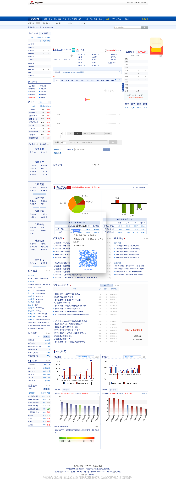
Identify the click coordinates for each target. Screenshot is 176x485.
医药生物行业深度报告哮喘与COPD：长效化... (130, 269)
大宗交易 (44, 171)
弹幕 (57, 142)
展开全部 (31, 144)
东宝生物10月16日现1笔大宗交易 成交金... (70, 333)
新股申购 (32, 94)
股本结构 (33, 214)
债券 (79, 19)
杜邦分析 (44, 250)
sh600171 (31, 72)
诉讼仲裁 (44, 263)
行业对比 (32, 102)
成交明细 (44, 165)
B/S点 (72, 80)
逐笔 (127, 104)
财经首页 (130, 2)
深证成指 (58, 23)
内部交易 (33, 174)
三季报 (32, 233)
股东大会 (33, 263)
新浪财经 (31, 27)
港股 (55, 19)
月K (87, 80)
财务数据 (39, 240)
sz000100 (31, 50)
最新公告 (33, 227)
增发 (42, 204)
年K (92, 80)
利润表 (43, 244)
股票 (45, 19)
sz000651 (31, 57)
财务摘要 (32, 333)
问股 (82, 50)
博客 (113, 19)
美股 (59, 19)
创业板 (38, 319)
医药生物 (41, 328)
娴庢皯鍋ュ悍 (33, 122)
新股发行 (44, 201)
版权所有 (92, 475)
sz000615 (31, 63)
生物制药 (37, 325)
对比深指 (123, 87)
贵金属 (74, 19)
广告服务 (73, 472)
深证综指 (34, 322)
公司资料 (39, 184)
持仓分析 (44, 168)
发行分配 (39, 197)
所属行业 (33, 190)
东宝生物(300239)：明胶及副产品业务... (128, 246)
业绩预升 (31, 325)
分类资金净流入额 (124, 219)
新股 (95, 19)
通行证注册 (110, 472)
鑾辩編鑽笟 (33, 109)
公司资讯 (57, 238)
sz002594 (31, 60)
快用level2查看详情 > (136, 98)
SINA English (101, 472)
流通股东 (33, 217)
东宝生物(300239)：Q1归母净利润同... (127, 254)
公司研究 (117, 243)
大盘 (86, 19)
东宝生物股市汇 (61, 285)
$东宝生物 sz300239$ (62, 303)
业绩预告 (33, 250)
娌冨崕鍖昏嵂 (33, 131)
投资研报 (57, 165)
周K (82, 80)
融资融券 (33, 171)
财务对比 (44, 152)
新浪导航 (144, 2)
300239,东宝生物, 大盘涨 (63, 297)
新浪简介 (58, 472)
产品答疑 (118, 472)
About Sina (65, 472)
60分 (112, 80)
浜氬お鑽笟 (33, 128)
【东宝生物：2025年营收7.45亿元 (67, 294)
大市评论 (32, 89)
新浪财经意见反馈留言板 (102, 469)
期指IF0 (70, 23)
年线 (67, 80)
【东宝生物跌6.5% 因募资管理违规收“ (68, 324)
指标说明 (142, 187)
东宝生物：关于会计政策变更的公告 (68, 275)
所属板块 (44, 190)
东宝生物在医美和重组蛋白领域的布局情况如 (71, 314)
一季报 (43, 230)
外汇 (69, 19)
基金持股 (44, 217)
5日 (62, 80)
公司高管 (44, 187)
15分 (102, 80)
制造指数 (40, 322)
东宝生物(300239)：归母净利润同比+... (127, 257)
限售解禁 (33, 204)
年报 (42, 227)
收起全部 (43, 144)
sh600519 (31, 69)
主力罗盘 (135, 187)
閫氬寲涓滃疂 (33, 138)
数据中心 (33, 152)
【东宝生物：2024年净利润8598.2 (67, 309)
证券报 (42, 97)
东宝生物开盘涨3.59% (62, 339)
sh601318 (31, 66)
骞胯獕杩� (33, 135)
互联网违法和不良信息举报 (84, 469)
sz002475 (31, 76)
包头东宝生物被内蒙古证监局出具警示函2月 (71, 321)
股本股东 (39, 211)
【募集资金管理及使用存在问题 (66, 327)
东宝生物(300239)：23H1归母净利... (126, 252)
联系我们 (79, 472)
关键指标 (33, 244)
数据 (100, 19)
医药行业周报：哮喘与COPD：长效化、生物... (130, 266)
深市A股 (44, 319)
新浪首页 (137, 2)
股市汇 (118, 19)
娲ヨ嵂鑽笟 (33, 112)
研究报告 (118, 238)
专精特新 (43, 325)
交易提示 (32, 86)
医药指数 (46, 322)
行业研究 (117, 263)
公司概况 (32, 270)
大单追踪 (33, 165)
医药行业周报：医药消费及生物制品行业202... (130, 275)
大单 (133, 104)
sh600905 (31, 44)
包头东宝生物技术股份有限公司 (66, 263)
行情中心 (38, 27)
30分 (107, 80)
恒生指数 (82, 23)
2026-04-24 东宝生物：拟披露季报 (73, 72)
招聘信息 (86, 472)
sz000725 (31, 47)
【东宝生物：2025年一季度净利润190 (68, 312)
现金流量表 (45, 247)
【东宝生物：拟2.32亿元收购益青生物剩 (69, 342)
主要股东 (44, 214)
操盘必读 (43, 86)
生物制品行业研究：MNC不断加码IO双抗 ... (129, 272)
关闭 (161, 56)
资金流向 (61, 187)
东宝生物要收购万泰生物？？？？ (67, 330)
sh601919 (31, 53)
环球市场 (31, 23)
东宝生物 (46, 27)
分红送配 (33, 201)
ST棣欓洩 (32, 125)
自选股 (127, 19)
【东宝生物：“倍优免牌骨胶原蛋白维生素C (70, 306)
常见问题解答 (70, 469)
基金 (50, 19)
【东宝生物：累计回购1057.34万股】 (68, 300)
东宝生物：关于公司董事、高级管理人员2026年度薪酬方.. (76, 278)
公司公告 (32, 92)
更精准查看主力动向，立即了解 (86, 187)
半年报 (32, 230)
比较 (106, 149)
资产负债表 (33, 247)
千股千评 (43, 94)
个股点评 (43, 89)
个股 (91, 19)
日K (77, 80)
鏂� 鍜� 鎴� (34, 119)
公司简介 (33, 187)
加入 (119, 50)
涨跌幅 (47, 37)
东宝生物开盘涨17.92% (63, 336)
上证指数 (46, 23)
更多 (108, 238)
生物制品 (34, 328)
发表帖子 (107, 285)
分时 (57, 81)
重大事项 (39, 260)
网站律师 (93, 472)
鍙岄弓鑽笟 (33, 116)
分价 (139, 104)
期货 (64, 19)
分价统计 (33, 168)
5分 (98, 80)
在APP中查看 (111, 50)
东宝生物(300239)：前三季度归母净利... (128, 249)
